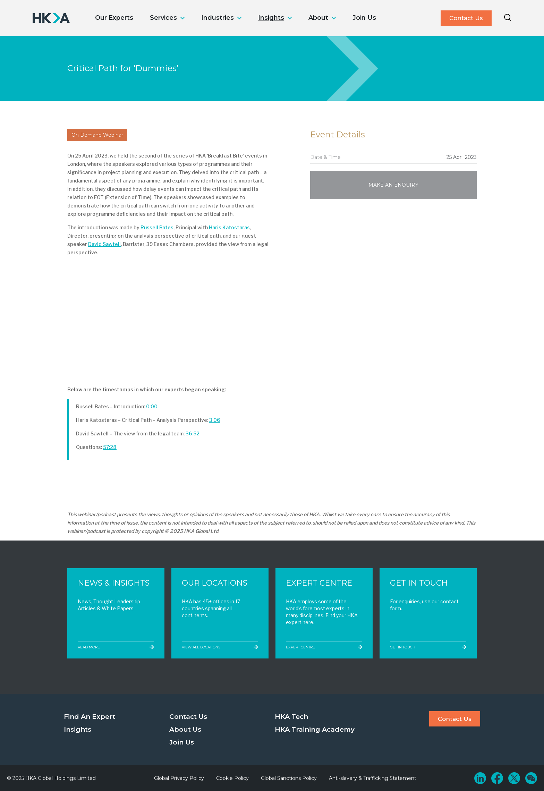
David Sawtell (104, 244)
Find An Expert (89, 717)
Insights (271, 18)
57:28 (110, 447)
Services (163, 18)
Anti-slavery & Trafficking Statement (372, 778)
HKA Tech (291, 717)
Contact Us (466, 18)
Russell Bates (157, 227)
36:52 (192, 433)
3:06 (214, 420)
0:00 (152, 406)
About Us (185, 729)
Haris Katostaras (229, 227)
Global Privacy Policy (179, 778)
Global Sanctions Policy (289, 778)
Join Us (364, 18)
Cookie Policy (232, 778)
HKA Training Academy (315, 729)
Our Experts (114, 18)
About (318, 18)
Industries (217, 18)
